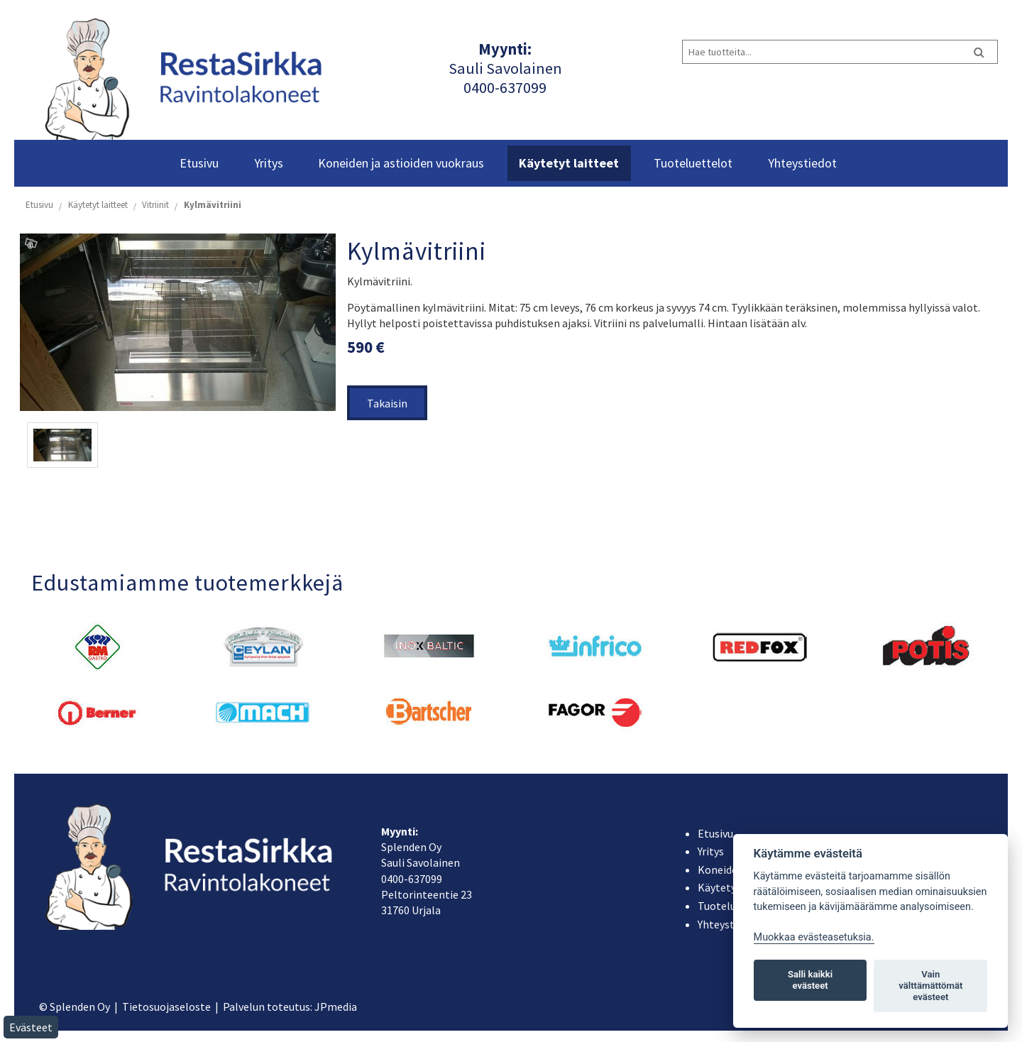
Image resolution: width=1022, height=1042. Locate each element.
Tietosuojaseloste (166, 1006)
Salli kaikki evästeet (810, 980)
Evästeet (31, 1027)
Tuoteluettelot (693, 163)
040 (475, 87)
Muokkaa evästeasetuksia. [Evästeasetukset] (814, 937)
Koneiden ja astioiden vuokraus (401, 163)
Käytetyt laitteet (569, 163)
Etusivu (199, 163)
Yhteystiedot (802, 163)
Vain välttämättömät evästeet (930, 985)
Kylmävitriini (212, 205)
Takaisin (387, 403)
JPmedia (335, 1006)
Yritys (268, 163)
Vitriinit (155, 205)
